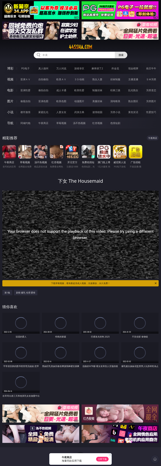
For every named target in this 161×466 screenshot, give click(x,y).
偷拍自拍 (43, 90)
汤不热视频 (79, 123)
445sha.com (80, 47)
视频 (10, 79)
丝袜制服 (115, 79)
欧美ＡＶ (61, 79)
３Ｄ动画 (79, 79)
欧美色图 (61, 101)
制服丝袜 (97, 90)
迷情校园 (97, 112)
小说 (10, 112)
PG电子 (25, 68)
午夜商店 (43, 123)
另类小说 (115, 112)
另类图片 (151, 101)
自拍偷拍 (43, 79)
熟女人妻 (97, 79)
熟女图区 (133, 101)
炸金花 (115, 68)
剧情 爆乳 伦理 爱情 (25, 292)
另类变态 (151, 90)
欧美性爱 (79, 90)
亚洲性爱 (25, 90)
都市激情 (25, 112)
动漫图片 (79, 101)
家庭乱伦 (43, 112)
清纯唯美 (115, 101)
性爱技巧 (151, 112)
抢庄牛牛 (151, 68)
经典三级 (115, 90)
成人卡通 (61, 90)
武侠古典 (79, 112)
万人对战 (61, 68)
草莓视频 (61, 123)
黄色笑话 (133, 112)
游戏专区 (79, 68)
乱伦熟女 (133, 90)
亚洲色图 (43, 101)
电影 (10, 90)
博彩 (10, 68)
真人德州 (43, 68)
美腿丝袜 (97, 101)
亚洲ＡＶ (25, 79)
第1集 (7, 292)
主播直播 (133, 79)
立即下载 (102, 459)
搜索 (121, 55)
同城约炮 (25, 123)
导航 (10, 123)
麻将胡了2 (97, 68)
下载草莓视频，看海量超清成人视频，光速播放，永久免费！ (104, 283)
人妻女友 (61, 112)
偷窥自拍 (25, 101)
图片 (10, 101)
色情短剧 (115, 123)
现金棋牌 (133, 68)
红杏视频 (97, 123)
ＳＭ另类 (151, 79)
